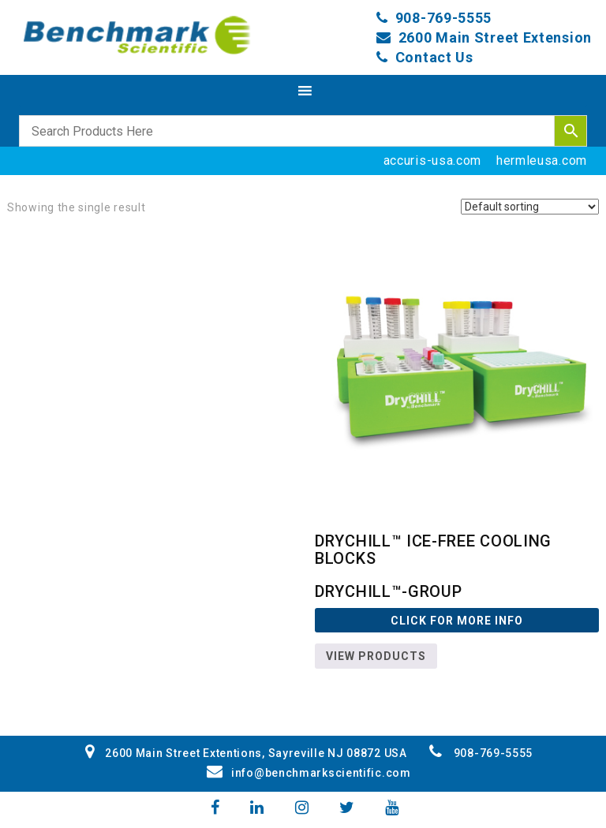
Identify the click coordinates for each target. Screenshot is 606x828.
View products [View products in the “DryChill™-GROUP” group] (376, 656)
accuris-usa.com (432, 160)
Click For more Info (457, 620)
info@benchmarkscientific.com (308, 772)
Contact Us (434, 57)
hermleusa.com (541, 160)
